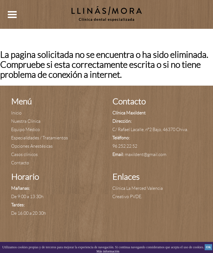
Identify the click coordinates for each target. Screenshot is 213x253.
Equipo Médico (25, 129)
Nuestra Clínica (25, 121)
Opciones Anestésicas (32, 146)
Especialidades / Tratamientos (39, 138)
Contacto (20, 162)
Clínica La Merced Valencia (137, 188)
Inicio (16, 113)
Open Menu (12, 14)
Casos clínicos (24, 154)
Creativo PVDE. (127, 196)
